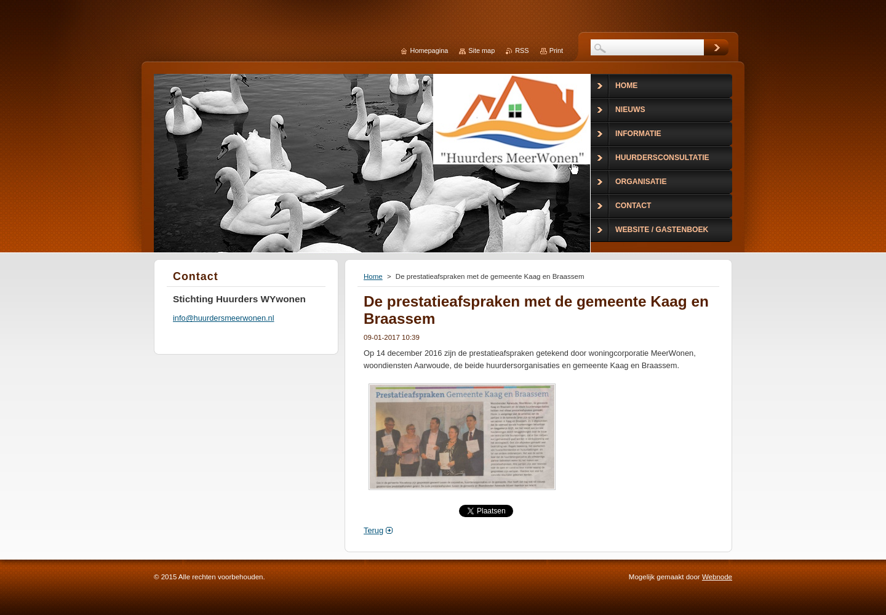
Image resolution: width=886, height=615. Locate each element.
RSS (522, 50)
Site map (481, 50)
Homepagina (429, 50)
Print (556, 50)
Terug (373, 530)
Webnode (717, 577)
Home (373, 276)
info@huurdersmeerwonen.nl (223, 318)
